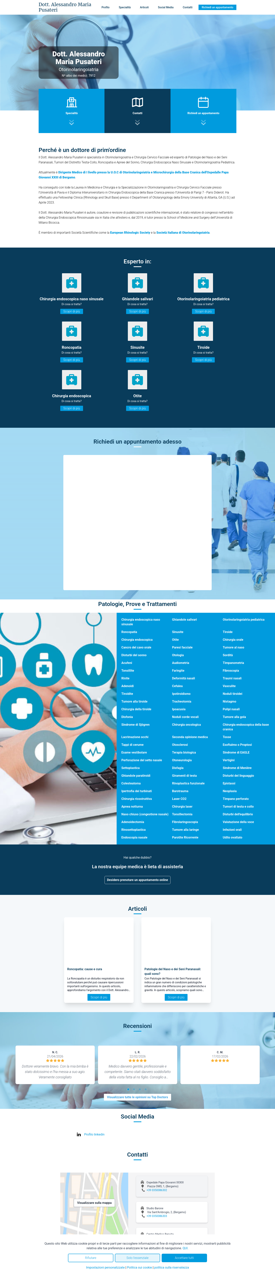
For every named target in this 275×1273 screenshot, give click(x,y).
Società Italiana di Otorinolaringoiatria (183, 232)
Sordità (228, 655)
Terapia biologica (184, 752)
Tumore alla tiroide (134, 701)
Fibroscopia (231, 670)
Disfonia (127, 717)
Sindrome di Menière (237, 768)
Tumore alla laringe (185, 830)
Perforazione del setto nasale (141, 760)
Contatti (187, 7)
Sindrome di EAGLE (236, 752)
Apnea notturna (132, 806)
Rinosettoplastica (133, 830)
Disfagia (177, 768)
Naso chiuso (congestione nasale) (144, 814)
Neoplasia (230, 791)
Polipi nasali (231, 709)
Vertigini (228, 760)
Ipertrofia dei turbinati (136, 791)
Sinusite (177, 632)
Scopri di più (71, 311)
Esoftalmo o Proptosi (237, 745)
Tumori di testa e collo (238, 806)
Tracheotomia (181, 701)
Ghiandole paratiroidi (135, 775)
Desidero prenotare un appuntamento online (137, 880)
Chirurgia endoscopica (136, 640)
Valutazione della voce (238, 822)
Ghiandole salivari (184, 619)
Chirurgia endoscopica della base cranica (246, 727)
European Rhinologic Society (130, 232)
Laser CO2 (179, 799)
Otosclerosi (180, 745)
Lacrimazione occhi (134, 737)
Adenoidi (127, 686)
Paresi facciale (182, 647)
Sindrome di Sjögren (135, 724)
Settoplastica (130, 768)
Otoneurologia (182, 760)
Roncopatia (129, 632)
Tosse (227, 737)
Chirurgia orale (233, 640)
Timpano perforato (236, 799)
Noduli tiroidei (232, 694)
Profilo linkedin (94, 1134)
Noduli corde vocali (185, 717)
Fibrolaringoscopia (185, 822)
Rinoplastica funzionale (188, 783)
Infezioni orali (232, 830)
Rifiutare (90, 1258)
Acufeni (126, 663)
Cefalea (177, 686)
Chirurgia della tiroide (136, 709)
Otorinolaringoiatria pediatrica (243, 619)
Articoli (144, 7)
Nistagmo (229, 701)
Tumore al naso (233, 647)
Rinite (125, 678)
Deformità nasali (183, 678)
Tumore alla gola (234, 717)
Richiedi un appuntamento (217, 7)
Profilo (105, 7)
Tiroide (228, 632)
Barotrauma (180, 791)
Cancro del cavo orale (136, 647)
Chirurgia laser (182, 806)
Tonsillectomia (182, 814)
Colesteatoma (131, 783)
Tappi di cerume (132, 745)
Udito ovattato (232, 837)
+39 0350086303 (157, 1216)
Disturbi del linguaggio (238, 775)
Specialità (125, 7)
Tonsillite (127, 670)
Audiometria (180, 663)
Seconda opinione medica (190, 737)
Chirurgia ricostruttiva (136, 799)
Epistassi (229, 783)
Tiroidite (127, 694)
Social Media (166, 7)
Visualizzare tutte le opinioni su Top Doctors (137, 1097)
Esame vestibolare (134, 752)
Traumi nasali (232, 678)
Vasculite (229, 686)
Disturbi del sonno (133, 655)
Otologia (178, 655)
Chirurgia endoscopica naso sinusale (140, 622)
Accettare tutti (184, 1258)
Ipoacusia (179, 709)
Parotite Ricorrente (185, 837)
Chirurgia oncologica (186, 724)
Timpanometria (233, 663)
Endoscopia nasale (134, 837)
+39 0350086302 (157, 1190)
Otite (175, 640)
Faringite (178, 670)
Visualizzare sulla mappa (94, 1203)
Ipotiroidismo (181, 694)
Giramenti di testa (184, 775)
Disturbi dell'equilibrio (238, 814)
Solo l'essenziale (137, 1258)
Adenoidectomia (132, 822)
